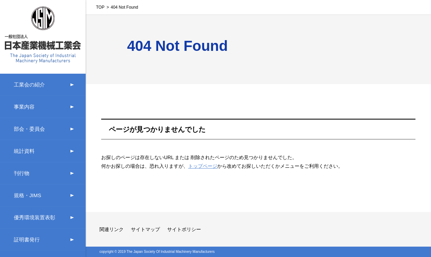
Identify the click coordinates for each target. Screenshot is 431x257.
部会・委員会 (29, 129)
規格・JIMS (27, 195)
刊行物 (21, 173)
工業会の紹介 (29, 85)
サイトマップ (145, 229)
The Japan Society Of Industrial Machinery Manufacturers (170, 252)
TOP (100, 7)
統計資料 (24, 151)
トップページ (202, 166)
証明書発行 (27, 239)
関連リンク (111, 229)
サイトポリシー (184, 229)
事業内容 (24, 107)
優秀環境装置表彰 (34, 217)
